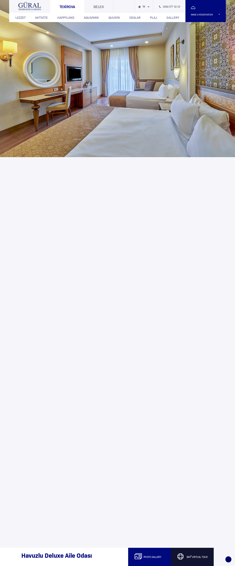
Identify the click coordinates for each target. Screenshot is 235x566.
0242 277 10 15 (171, 6)
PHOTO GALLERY (152, 557)
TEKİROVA (67, 6)
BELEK (98, 6)
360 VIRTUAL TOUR (197, 556)
